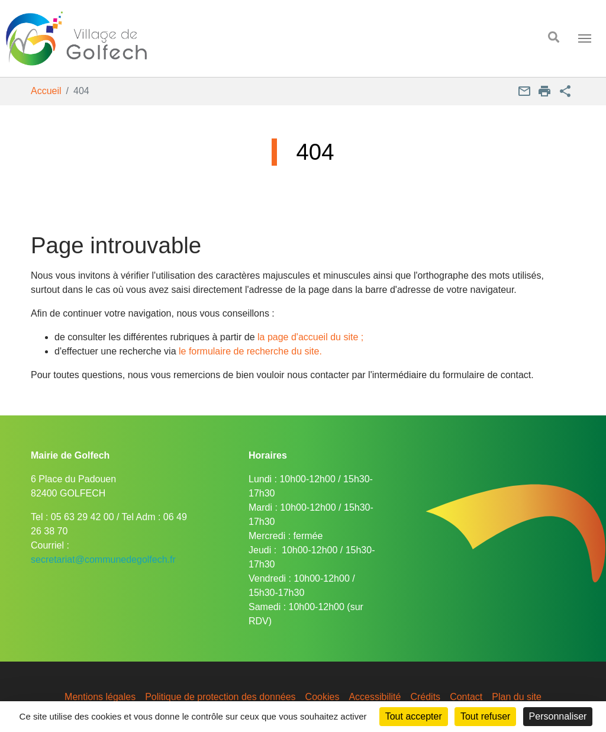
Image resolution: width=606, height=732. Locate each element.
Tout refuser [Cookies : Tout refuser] (485, 716)
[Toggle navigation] (584, 38)
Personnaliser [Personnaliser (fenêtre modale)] (558, 716)
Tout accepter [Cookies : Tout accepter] (413, 716)
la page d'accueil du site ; (310, 337)
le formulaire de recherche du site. (250, 351)
